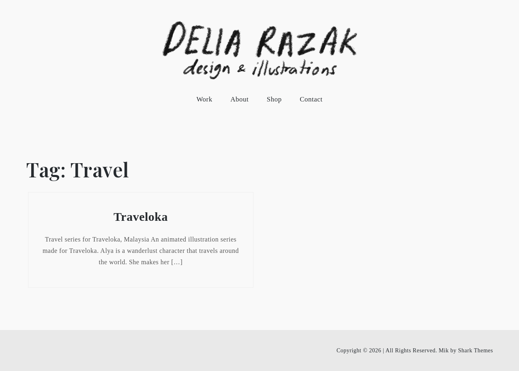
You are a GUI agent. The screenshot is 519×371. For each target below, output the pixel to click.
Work (204, 99)
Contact (311, 99)
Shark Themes (475, 350)
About (239, 99)
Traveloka (141, 216)
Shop (274, 99)
